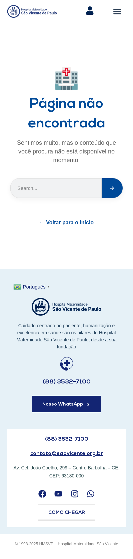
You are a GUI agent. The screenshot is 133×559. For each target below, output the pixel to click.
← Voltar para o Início (66, 222)
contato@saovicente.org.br (66, 453)
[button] (117, 11)
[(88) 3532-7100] (66, 364)
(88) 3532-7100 (67, 382)
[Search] (112, 188)
